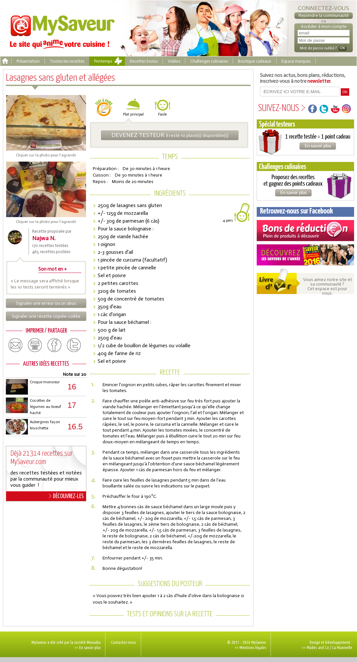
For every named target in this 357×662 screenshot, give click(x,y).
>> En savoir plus (87, 647)
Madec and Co (318, 647)
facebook (54, 345)
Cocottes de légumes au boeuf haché (45, 406)
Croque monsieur (45, 382)
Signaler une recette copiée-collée (46, 316)
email (15, 345)
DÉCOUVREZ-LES (66, 496)
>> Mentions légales (250, 647)
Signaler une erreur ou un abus (46, 303)
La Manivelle (342, 647)
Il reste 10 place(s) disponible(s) (169, 135)
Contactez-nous (123, 642)
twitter (74, 345)
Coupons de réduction (305, 230)
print (35, 345)
